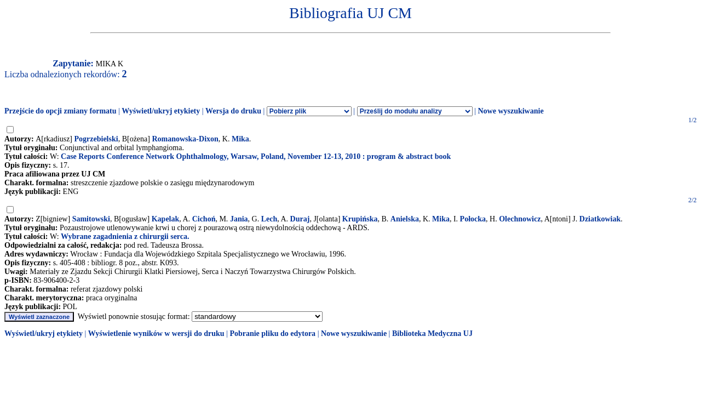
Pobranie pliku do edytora (272, 333)
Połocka (473, 219)
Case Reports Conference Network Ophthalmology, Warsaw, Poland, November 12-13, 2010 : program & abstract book (256, 156)
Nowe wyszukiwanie (510, 111)
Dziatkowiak (599, 219)
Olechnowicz (520, 219)
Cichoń (204, 219)
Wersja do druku (233, 111)
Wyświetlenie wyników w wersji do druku (156, 333)
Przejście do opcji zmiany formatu (60, 111)
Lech (269, 219)
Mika (240, 139)
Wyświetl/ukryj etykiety (161, 111)
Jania (239, 219)
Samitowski (91, 219)
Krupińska (360, 219)
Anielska (404, 219)
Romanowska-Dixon (185, 139)
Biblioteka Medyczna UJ (432, 333)
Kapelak (166, 219)
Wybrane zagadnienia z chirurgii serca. (125, 236)
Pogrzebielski (96, 139)
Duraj (300, 219)
